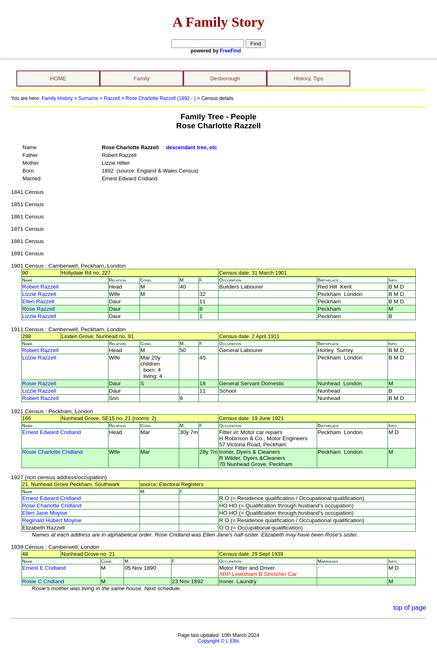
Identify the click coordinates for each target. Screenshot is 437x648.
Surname (88, 98)
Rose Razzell (38, 309)
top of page (409, 607)
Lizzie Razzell (39, 294)
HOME (58, 78)
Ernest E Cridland (44, 568)
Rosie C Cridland (43, 581)
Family (141, 78)
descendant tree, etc (191, 147)
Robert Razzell (40, 287)
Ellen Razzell (38, 301)
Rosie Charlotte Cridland (52, 452)
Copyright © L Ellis (218, 641)
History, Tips (308, 78)
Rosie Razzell (39, 383)
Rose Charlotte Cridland (51, 505)
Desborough (225, 78)
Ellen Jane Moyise (44, 513)
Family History (57, 98)
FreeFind (230, 51)
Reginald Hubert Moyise (51, 520)
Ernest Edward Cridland (51, 432)
